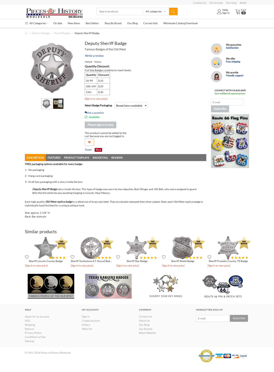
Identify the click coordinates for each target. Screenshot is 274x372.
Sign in (86, 316)
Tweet (88, 149)
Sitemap (29, 341)
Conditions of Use (35, 336)
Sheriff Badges (62, 33)
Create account (91, 320)
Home (26, 33)
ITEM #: (88, 62)
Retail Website (147, 332)
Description (35, 157)
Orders (86, 324)
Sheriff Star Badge (137, 261)
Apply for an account (37, 316)
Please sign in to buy (101, 124)
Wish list (87, 328)
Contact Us (199, 2)
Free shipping (233, 61)
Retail (243, 2)
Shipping (30, 324)
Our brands (216, 2)
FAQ (27, 320)
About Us (144, 320)
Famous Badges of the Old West (105, 49)
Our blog (231, 2)
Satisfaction (232, 47)
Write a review (94, 55)
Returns (29, 328)
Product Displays (76, 157)
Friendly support (234, 75)
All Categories (36, 23)
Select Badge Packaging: (98, 105)
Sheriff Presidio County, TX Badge (228, 261)
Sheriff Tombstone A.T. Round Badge (91, 261)
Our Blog (144, 324)
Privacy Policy (33, 332)
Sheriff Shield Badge (182, 261)
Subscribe (220, 108)
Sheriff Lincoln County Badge (46, 261)
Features (54, 157)
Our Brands (145, 328)
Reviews (117, 157)
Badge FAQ (100, 157)
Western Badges (40, 33)
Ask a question (94, 112)
